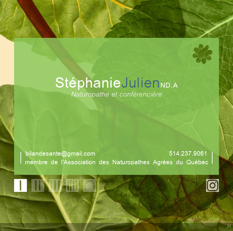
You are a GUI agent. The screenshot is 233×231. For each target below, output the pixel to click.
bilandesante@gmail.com (60, 153)
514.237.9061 (188, 153)
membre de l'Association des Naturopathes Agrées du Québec (116, 161)
